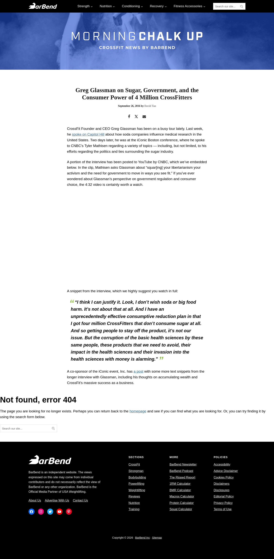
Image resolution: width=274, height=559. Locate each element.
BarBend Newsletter (183, 464)
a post (138, 371)
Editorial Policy (224, 496)
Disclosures (221, 490)
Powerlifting (136, 483)
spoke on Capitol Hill (88, 134)
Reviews (134, 496)
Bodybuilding (137, 477)
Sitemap (157, 537)
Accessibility (222, 464)
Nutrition (134, 503)
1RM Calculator (180, 483)
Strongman (136, 471)
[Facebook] (129, 117)
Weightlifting (137, 490)
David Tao (150, 106)
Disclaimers (221, 483)
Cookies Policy (224, 477)
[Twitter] (136, 117)
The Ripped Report (182, 477)
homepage (137, 411)
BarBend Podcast (181, 471)
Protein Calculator (182, 503)
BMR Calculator (180, 490)
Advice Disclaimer (226, 471)
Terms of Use (223, 509)
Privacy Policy (223, 503)
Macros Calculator (182, 496)
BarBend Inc (142, 537)
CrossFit (134, 464)
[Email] (144, 117)
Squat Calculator (181, 509)
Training (134, 509)
